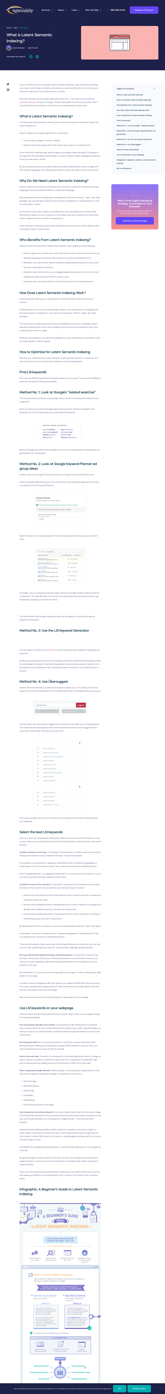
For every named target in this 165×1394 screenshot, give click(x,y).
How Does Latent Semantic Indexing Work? (133, 110)
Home (9, 28)
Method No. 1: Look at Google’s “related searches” (136, 125)
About (61, 10)
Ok (119, 1389)
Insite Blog (23, 28)
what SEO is (65, 99)
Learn (74, 10)
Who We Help (91, 10)
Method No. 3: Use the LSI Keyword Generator (134, 139)
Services (46, 10)
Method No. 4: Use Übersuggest (129, 144)
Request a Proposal (144, 10)
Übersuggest (71, 687)
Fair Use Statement (124, 168)
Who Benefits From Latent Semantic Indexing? (134, 105)
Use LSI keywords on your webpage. (130, 155)
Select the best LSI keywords (128, 149)
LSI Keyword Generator (45, 650)
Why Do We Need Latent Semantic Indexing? (134, 100)
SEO (15, 28)
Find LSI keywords (123, 120)
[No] (162, 1389)
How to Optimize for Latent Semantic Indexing (134, 115)
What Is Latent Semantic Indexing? (130, 95)
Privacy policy (139, 1389)
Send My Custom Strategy (135, 221)
